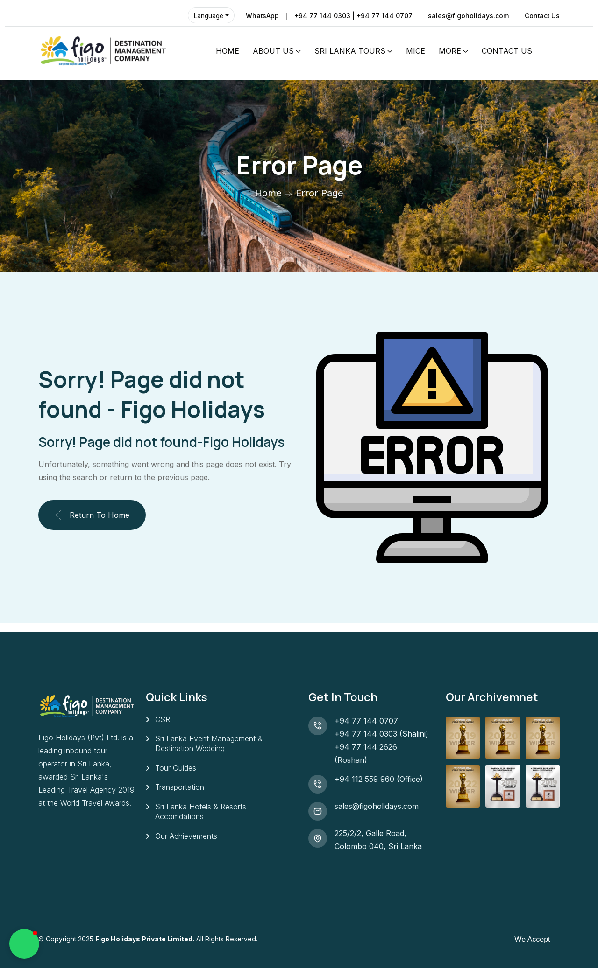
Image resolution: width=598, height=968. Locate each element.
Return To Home (92, 515)
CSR (162, 719)
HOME (227, 51)
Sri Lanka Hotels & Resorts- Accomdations (202, 812)
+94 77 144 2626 (366, 747)
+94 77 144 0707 (369, 720)
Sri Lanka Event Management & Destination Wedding (209, 743)
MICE (415, 51)
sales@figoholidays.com (467, 16)
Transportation (179, 788)
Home (268, 193)
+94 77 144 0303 (366, 733)
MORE (450, 51)
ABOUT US (273, 51)
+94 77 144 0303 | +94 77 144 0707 (352, 16)
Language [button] (207, 16)
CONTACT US (507, 51)
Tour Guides (175, 768)
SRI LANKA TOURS (349, 51)
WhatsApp (261, 16)
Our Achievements (186, 837)
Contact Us (542, 16)
